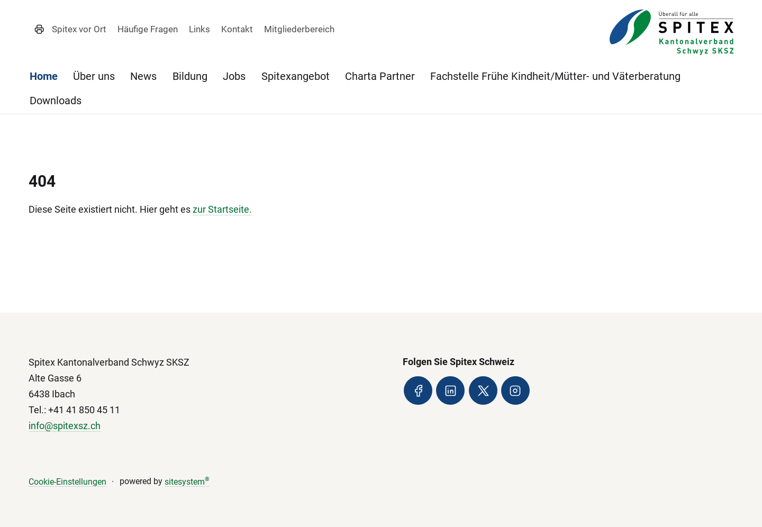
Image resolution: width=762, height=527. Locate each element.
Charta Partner (380, 76)
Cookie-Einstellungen (67, 482)
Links (199, 29)
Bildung (190, 76)
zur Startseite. (222, 209)
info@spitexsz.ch (65, 425)
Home (44, 76)
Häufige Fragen (147, 29)
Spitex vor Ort (79, 29)
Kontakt (237, 29)
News (143, 76)
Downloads (55, 100)
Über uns (94, 76)
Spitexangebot (295, 76)
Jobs (234, 76)
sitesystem (187, 482)
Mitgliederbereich (299, 29)
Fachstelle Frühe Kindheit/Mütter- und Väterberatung (555, 76)
